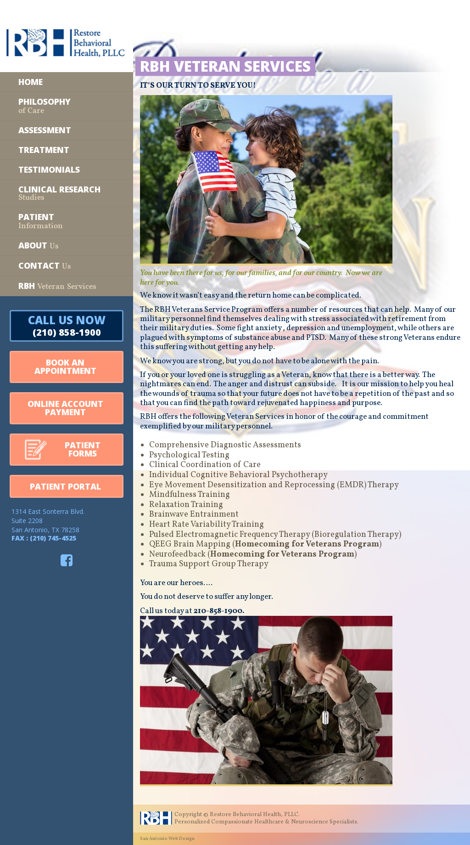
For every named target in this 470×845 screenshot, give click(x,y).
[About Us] (66, 245)
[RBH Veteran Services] (66, 286)
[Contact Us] (66, 266)
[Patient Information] (66, 221)
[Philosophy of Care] (66, 106)
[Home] (66, 81)
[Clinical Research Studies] (66, 193)
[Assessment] (66, 130)
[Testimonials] (66, 169)
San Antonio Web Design (167, 838)
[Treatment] (66, 149)
